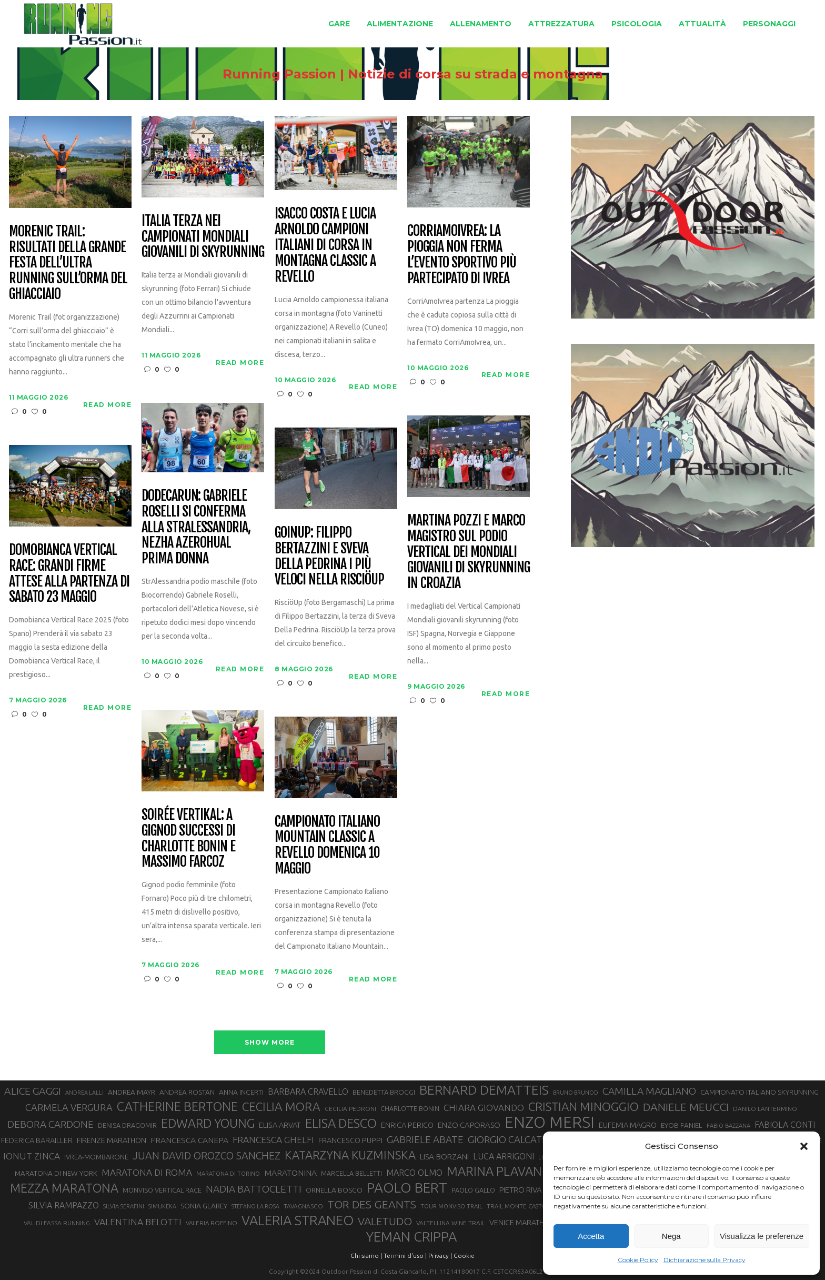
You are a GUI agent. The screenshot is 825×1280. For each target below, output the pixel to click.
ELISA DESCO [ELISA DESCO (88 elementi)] (341, 1123)
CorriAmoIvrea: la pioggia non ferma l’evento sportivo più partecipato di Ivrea (461, 254)
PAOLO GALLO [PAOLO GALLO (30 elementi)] (473, 1190)
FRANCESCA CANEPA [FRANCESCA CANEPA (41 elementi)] (189, 1140)
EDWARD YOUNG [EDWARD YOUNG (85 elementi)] (208, 1123)
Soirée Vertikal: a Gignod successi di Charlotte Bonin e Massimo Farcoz (188, 838)
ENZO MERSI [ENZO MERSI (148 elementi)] (550, 1122)
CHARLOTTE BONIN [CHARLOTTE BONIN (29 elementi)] (409, 1108)
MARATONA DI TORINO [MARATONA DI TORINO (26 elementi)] (228, 1173)
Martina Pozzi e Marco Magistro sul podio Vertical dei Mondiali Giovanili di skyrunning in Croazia (468, 552)
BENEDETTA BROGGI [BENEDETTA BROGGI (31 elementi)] (384, 1092)
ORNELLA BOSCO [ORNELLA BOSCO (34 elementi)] (334, 1190)
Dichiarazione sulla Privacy (704, 1260)
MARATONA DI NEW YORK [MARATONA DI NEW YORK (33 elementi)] (56, 1173)
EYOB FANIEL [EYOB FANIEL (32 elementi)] (681, 1125)
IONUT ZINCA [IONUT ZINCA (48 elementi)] (31, 1156)
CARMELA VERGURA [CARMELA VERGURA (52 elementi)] (69, 1107)
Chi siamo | (366, 1255)
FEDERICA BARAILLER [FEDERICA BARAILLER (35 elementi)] (37, 1140)
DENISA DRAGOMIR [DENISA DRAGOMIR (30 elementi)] (127, 1125)
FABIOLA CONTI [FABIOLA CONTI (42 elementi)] (784, 1124)
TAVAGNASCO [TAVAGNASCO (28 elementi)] (303, 1206)
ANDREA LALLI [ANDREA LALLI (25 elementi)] (84, 1092)
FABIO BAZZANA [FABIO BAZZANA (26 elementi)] (728, 1126)
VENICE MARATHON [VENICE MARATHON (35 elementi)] (522, 1222)
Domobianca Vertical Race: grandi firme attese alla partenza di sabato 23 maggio (69, 574)
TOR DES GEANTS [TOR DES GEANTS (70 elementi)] (371, 1204)
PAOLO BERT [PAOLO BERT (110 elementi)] (407, 1187)
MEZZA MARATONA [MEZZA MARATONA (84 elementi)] (64, 1188)
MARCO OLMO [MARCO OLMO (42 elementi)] (414, 1172)
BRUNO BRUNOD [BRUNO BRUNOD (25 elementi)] (575, 1092)
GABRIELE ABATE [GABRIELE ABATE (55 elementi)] (425, 1139)
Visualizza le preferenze (761, 1236)
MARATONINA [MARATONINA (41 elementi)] (290, 1172)
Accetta (591, 1236)
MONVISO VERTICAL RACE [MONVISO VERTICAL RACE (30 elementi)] (162, 1190)
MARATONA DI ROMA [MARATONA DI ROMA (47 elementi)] (147, 1172)
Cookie (464, 1255)
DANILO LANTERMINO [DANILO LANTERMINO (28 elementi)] (765, 1108)
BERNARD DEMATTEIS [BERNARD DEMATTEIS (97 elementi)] (484, 1090)
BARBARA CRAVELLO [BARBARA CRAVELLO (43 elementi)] (308, 1091)
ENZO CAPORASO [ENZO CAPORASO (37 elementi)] (469, 1124)
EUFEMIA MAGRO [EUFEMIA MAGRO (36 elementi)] (628, 1124)
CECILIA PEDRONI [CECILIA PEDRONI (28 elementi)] (350, 1108)
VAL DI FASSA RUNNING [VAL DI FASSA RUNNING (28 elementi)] (57, 1222)
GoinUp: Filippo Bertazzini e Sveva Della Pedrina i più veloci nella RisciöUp (329, 556)
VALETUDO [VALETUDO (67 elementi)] (385, 1221)
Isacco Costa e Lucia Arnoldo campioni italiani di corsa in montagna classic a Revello (325, 245)
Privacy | (440, 1255)
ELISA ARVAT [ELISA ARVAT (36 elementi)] (280, 1124)
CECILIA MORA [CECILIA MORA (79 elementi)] (281, 1106)
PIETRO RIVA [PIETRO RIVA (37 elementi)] (520, 1189)
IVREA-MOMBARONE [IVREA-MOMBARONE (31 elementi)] (96, 1156)
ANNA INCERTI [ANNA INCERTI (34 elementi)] (241, 1092)
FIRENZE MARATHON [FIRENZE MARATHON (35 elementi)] (111, 1140)
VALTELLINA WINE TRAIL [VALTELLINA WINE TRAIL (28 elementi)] (450, 1222)
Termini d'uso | (405, 1255)
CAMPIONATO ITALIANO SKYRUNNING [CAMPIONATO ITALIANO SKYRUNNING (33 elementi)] (759, 1092)
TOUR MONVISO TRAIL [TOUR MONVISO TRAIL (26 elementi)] (451, 1206)
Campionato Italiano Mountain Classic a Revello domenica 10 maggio (327, 845)
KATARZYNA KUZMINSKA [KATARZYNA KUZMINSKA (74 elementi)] (350, 1155)
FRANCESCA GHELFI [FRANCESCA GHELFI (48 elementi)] (273, 1140)
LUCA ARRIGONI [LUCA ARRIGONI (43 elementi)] (503, 1156)
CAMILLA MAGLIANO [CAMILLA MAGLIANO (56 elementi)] (649, 1091)
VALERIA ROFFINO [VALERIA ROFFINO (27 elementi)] (211, 1222)
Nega (671, 1236)
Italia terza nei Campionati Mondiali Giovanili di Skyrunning (203, 237)
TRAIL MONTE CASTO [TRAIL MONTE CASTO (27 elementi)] (517, 1206)
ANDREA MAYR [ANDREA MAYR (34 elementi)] (131, 1092)
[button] (804, 1146)
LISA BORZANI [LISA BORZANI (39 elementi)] (444, 1156)
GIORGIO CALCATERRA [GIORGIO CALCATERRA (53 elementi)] (517, 1139)
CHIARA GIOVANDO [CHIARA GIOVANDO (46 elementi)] (484, 1108)
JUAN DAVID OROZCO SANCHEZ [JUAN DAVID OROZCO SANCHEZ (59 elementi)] (206, 1156)
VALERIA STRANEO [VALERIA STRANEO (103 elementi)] (298, 1220)
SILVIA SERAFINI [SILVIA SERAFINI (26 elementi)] (123, 1206)
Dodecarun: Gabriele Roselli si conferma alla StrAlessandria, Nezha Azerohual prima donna (196, 527)
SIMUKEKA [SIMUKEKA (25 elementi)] (162, 1206)
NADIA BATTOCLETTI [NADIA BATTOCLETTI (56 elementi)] (253, 1189)
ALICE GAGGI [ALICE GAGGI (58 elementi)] (32, 1091)
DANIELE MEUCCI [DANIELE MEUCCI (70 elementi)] (686, 1106)
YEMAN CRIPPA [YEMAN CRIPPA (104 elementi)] (411, 1237)
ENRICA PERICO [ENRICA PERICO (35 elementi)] (407, 1125)
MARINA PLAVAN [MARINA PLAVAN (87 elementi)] (494, 1171)
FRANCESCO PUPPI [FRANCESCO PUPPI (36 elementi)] (350, 1140)
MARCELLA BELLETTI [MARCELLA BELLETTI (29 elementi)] (351, 1173)
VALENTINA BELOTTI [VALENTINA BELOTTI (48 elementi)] (138, 1222)
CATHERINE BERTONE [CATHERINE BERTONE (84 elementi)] (177, 1106)
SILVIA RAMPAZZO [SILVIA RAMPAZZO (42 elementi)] (63, 1205)
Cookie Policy (638, 1260)
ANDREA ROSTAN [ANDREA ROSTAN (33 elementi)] (187, 1092)
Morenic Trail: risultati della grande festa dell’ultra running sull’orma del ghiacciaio (68, 263)
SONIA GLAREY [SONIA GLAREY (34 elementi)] (203, 1206)
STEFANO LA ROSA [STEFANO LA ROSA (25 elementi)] (255, 1206)
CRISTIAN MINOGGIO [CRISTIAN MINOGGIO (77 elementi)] (583, 1106)
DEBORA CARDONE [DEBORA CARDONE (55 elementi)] (50, 1124)
